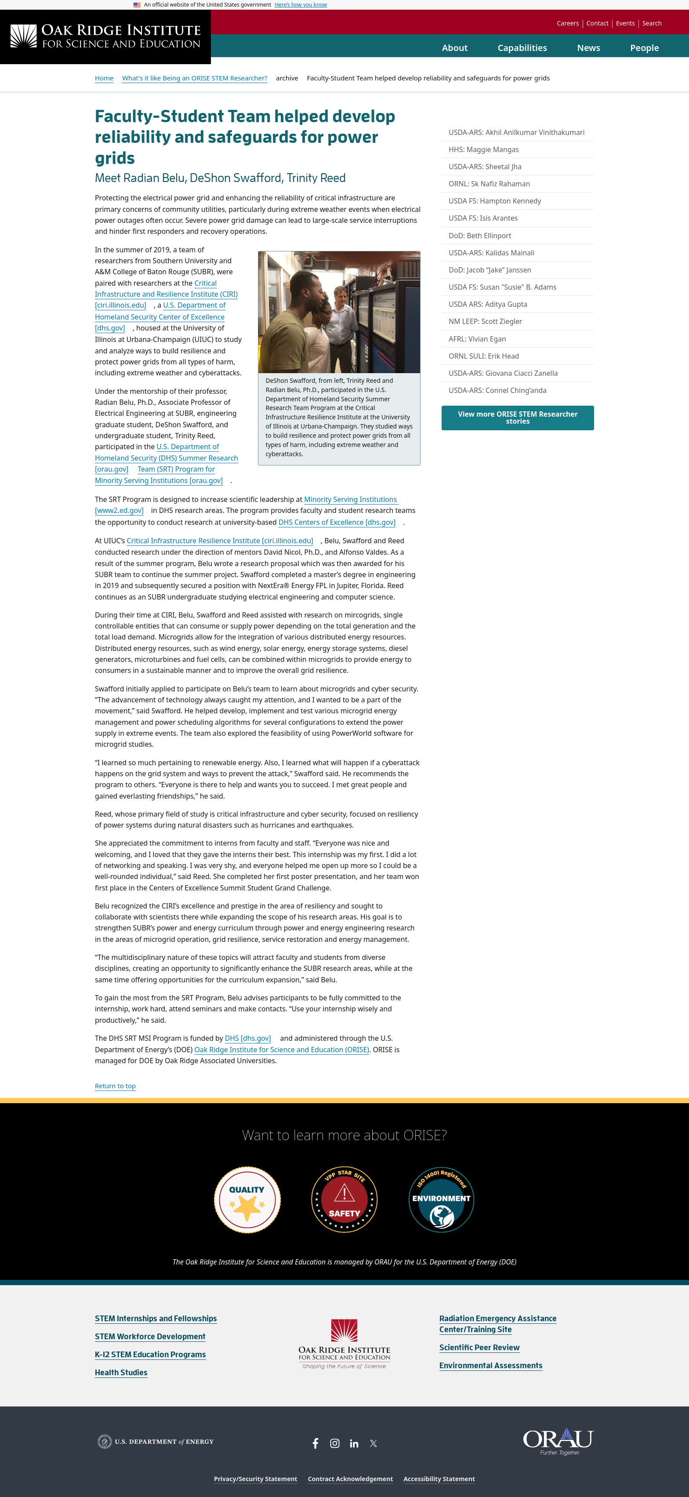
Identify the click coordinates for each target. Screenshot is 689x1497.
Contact (598, 23)
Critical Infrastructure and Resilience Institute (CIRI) (166, 294)
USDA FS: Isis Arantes (483, 218)
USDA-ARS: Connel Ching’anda (498, 390)
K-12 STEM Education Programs (150, 1355)
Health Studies (121, 1373)
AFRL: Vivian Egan (477, 339)
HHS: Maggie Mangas (484, 149)
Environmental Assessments (491, 1366)
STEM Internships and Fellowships (156, 1319)
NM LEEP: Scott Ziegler (485, 321)
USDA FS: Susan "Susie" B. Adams (502, 287)
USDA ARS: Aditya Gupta (488, 304)
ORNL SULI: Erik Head (484, 356)
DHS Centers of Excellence (337, 522)
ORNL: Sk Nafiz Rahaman (489, 184)
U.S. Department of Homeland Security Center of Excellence (160, 316)
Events (625, 23)
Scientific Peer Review (479, 1348)
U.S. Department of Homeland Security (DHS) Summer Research (166, 458)
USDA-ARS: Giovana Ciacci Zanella (503, 373)
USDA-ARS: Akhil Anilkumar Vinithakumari (516, 132)
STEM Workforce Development (150, 1337)
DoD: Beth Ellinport (480, 235)
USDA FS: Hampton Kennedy (495, 201)
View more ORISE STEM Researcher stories (517, 417)
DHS (248, 1038)
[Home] (105, 37)
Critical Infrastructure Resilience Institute (220, 540)
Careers (568, 23)
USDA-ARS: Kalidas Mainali (491, 253)
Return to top (115, 1085)
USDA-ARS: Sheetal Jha (485, 166)
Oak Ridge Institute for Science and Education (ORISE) (281, 1049)
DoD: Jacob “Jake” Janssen (490, 270)
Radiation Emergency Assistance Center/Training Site (498, 1324)
